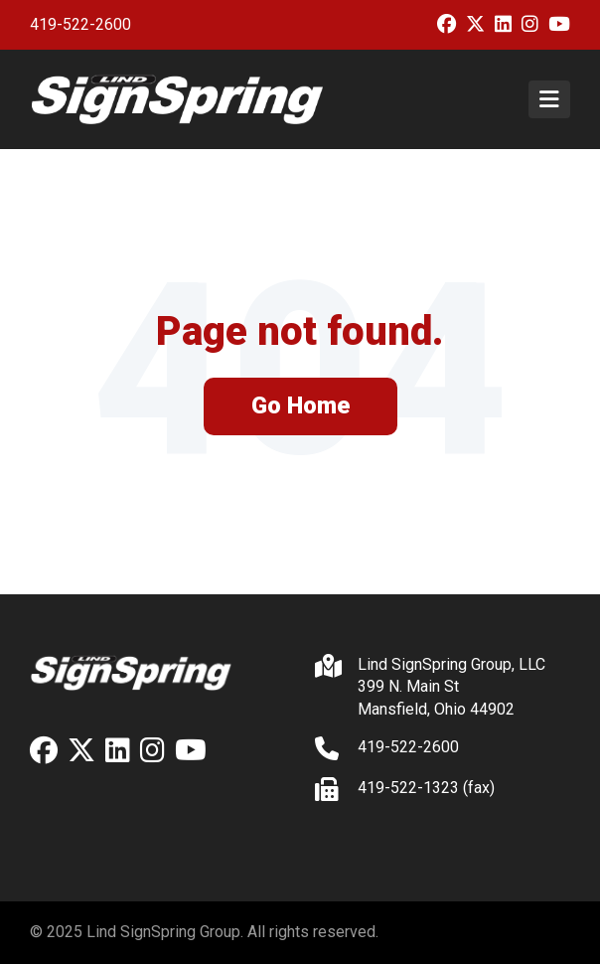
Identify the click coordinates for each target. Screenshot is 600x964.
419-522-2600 (80, 24)
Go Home (300, 405)
